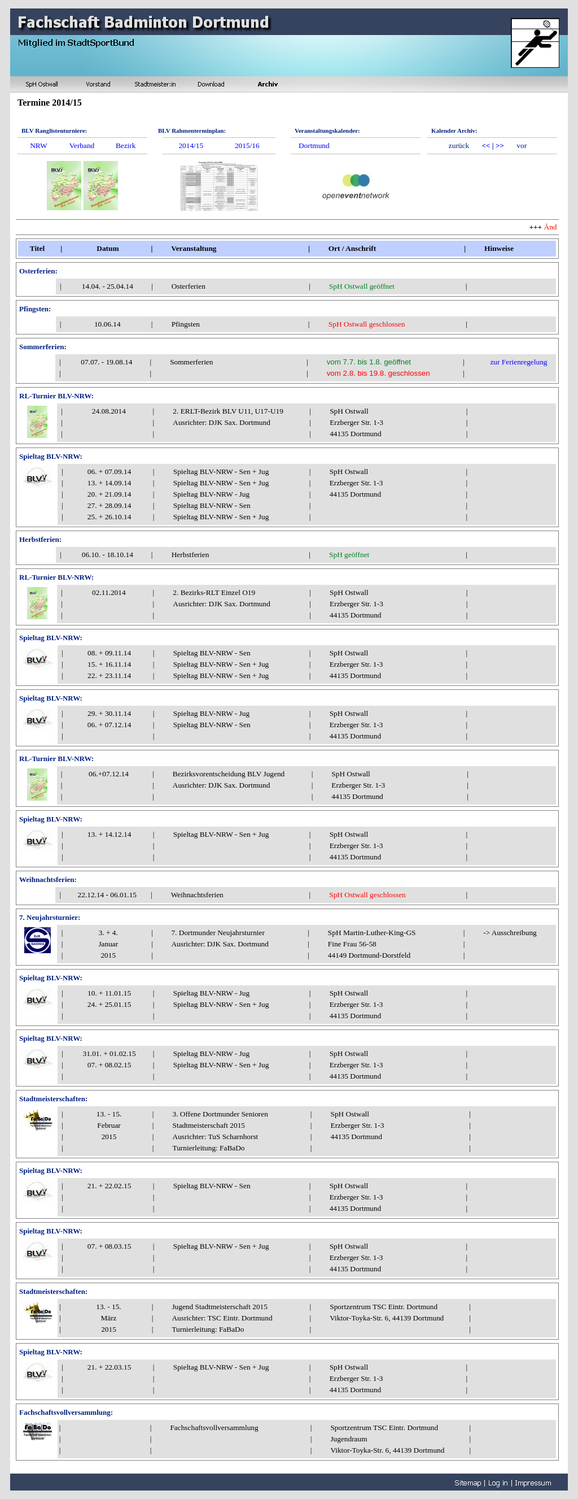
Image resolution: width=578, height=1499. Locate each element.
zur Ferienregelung (518, 362)
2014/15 (190, 145)
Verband (81, 145)
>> (500, 145)
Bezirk (126, 145)
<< (485, 145)
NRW (38, 145)
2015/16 (247, 145)
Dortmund (314, 145)
